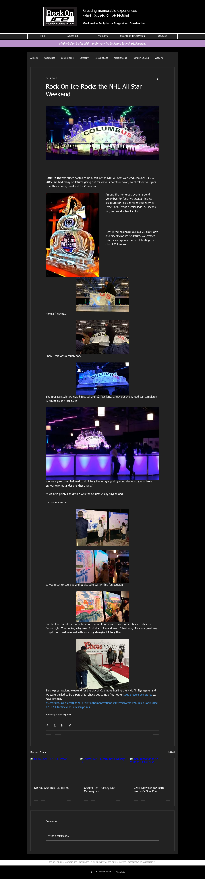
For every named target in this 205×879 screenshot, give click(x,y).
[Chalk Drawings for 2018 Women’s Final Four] (152, 770)
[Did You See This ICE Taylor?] (53, 770)
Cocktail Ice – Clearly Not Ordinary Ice (99, 790)
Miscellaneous (120, 58)
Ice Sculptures (101, 58)
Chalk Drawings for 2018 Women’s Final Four (149, 790)
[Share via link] (69, 725)
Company (84, 58)
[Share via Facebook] (47, 725)
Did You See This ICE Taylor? (51, 788)
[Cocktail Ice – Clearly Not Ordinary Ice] (102, 770)
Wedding (159, 58)
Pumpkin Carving (141, 58)
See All (171, 752)
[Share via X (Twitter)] (54, 725)
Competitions (67, 58)
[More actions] (157, 78)
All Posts (34, 58)
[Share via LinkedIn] (62, 725)
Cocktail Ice (49, 58)
